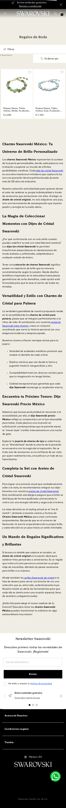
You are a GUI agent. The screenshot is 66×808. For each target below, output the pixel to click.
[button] (55, 13)
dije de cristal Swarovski (49, 171)
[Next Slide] (61, 696)
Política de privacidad (41, 684)
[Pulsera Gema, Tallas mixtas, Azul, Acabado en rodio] (49, 94)
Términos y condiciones (30, 6)
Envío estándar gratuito (28, 693)
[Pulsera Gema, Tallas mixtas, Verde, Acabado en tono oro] (17, 94)
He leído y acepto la (30, 683)
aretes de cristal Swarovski (43, 491)
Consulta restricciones (27, 698)
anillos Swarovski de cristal (39, 578)
